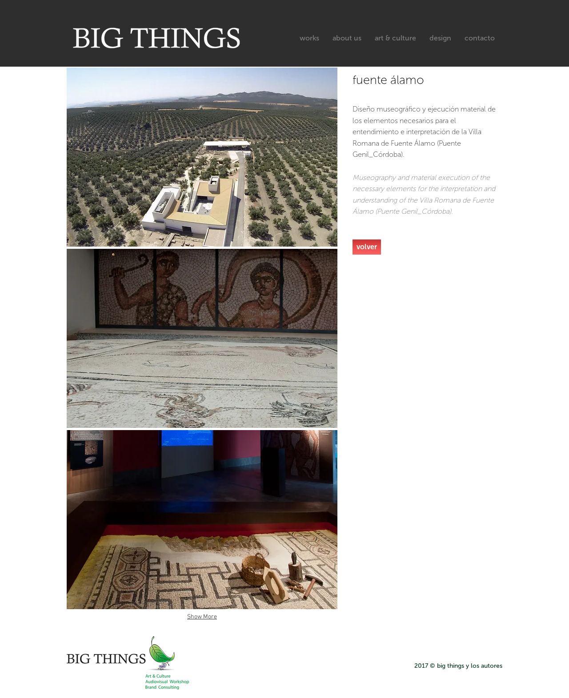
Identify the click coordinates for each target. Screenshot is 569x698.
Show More (202, 617)
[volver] (367, 247)
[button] (202, 157)
